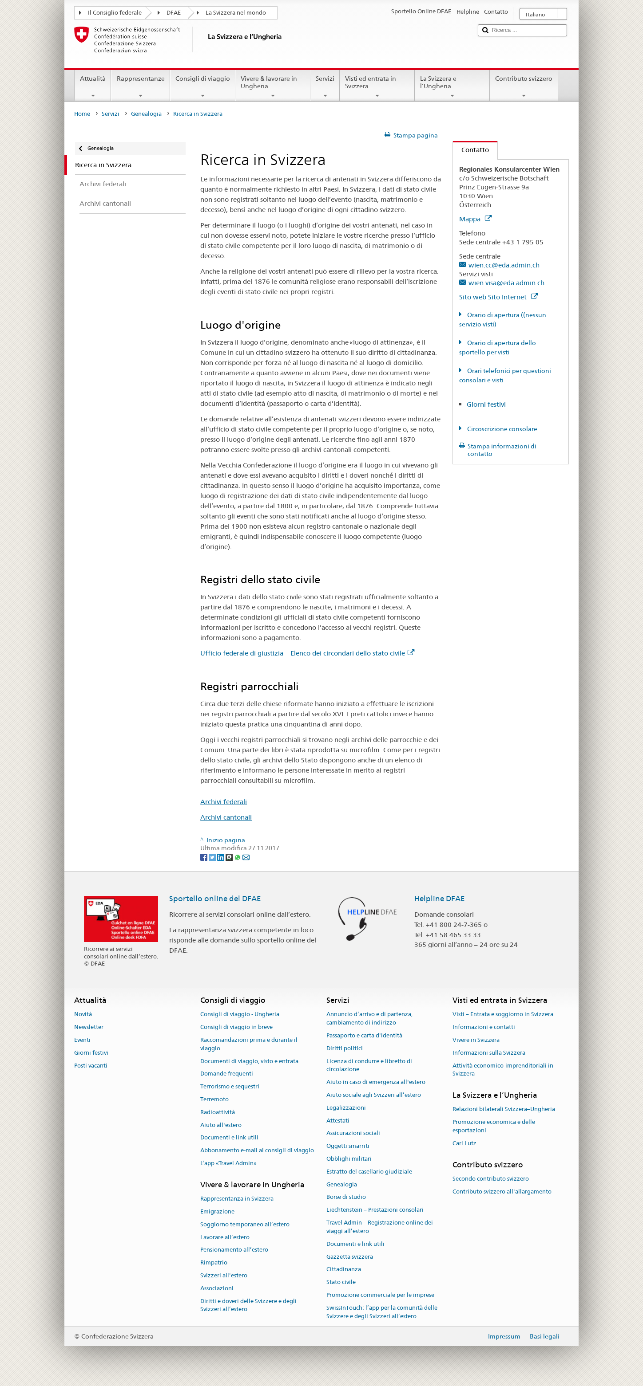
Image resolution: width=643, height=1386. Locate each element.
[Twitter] (213, 856)
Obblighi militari (349, 1158)
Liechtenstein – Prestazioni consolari (375, 1210)
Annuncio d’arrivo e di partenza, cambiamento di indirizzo (369, 1018)
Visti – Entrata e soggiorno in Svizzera (502, 1014)
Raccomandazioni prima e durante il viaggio (249, 1044)
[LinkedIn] (221, 856)
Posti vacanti (90, 1065)
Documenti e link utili (229, 1138)
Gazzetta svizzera (349, 1256)
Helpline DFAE (439, 898)
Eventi (82, 1040)
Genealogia (146, 113)
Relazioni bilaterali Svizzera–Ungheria (503, 1109)
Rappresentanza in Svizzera (237, 1198)
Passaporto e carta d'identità (364, 1035)
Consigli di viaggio (203, 87)
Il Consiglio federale (115, 12)
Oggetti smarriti (347, 1146)
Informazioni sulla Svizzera (488, 1052)
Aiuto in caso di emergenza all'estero (375, 1082)
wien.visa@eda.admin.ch (506, 283)
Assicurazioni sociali (353, 1133)
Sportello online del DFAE (215, 898)
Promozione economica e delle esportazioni (493, 1126)
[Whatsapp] (238, 856)
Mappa (475, 219)
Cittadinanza (343, 1269)
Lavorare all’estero (225, 1237)
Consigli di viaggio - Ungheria (239, 1014)
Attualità (93, 87)
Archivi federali (223, 801)
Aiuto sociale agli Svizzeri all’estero (373, 1095)
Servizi (325, 87)
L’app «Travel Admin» (228, 1163)
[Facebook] (204, 856)
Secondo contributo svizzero (490, 1178)
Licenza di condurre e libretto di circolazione (369, 1065)
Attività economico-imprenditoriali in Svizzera (502, 1069)
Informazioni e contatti (483, 1027)
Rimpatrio (213, 1262)
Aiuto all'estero (221, 1125)
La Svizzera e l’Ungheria (452, 87)
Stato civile (341, 1282)
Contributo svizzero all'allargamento (502, 1191)
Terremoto (214, 1099)
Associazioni (217, 1288)
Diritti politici (344, 1048)
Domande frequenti (226, 1074)
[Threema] (230, 856)
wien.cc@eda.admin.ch (504, 265)
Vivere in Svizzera (476, 1040)
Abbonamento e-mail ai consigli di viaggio (257, 1150)
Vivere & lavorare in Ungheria (273, 87)
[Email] (246, 856)
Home (82, 113)
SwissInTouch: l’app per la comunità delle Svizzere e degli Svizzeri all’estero (381, 1311)
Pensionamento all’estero (234, 1250)
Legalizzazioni (346, 1107)
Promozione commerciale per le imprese (380, 1295)
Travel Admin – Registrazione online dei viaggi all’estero (379, 1226)
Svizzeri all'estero (223, 1275)
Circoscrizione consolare (501, 428)
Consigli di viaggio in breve (236, 1027)
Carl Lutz (464, 1143)
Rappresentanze (140, 87)
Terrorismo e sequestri (229, 1086)
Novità (83, 1014)
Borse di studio (346, 1197)
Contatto (471, 149)
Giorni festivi (486, 404)
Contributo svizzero (523, 87)
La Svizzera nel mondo (236, 12)
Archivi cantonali (226, 817)
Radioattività (217, 1112)
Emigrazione (217, 1211)
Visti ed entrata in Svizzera (377, 87)
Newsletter (88, 1027)
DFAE (174, 12)
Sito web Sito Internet (498, 297)
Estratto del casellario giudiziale (369, 1171)
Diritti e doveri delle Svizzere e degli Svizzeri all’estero (248, 1305)
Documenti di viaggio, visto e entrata (249, 1061)
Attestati (337, 1120)
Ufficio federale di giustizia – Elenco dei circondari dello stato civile (307, 653)
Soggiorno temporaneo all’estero (245, 1224)
